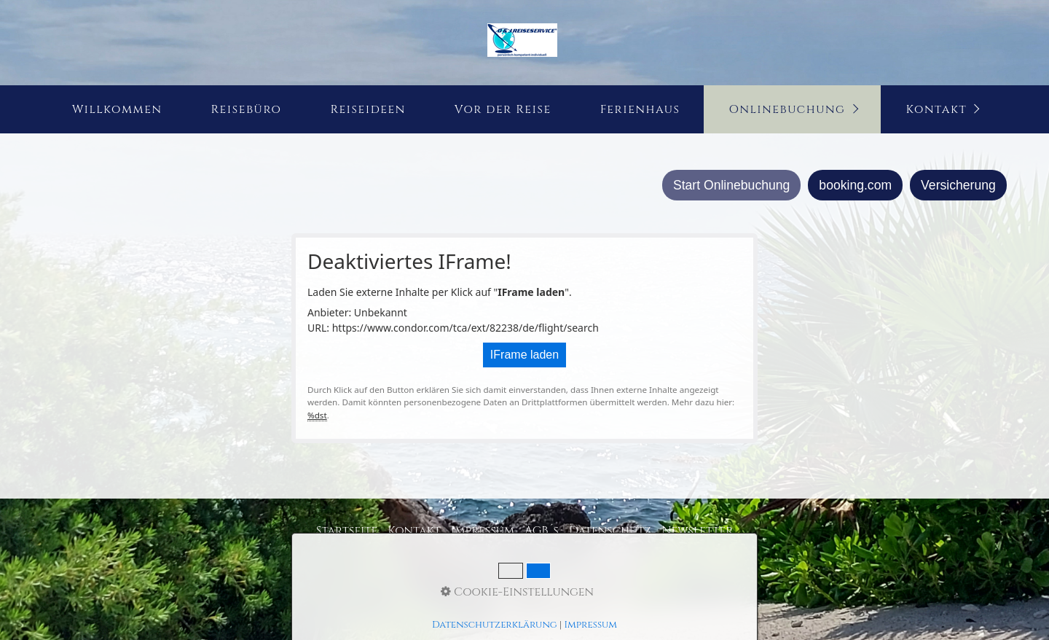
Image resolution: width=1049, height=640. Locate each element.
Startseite (347, 531)
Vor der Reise (503, 109)
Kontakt (936, 109)
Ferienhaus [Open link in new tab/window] (640, 109)
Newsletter (697, 531)
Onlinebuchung (786, 109)
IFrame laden (524, 354)
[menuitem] (116, 109)
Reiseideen (367, 109)
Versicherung (958, 185)
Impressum (482, 531)
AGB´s (541, 531)
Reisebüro (246, 109)
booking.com (855, 185)
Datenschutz (610, 531)
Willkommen (117, 109)
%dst (317, 415)
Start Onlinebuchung (731, 185)
